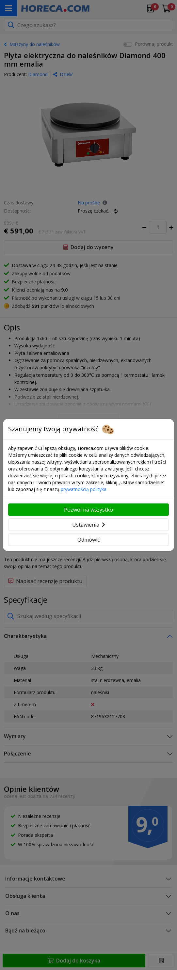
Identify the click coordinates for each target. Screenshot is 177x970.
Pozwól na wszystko (88, 509)
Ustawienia (88, 524)
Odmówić (88, 539)
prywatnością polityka (83, 489)
